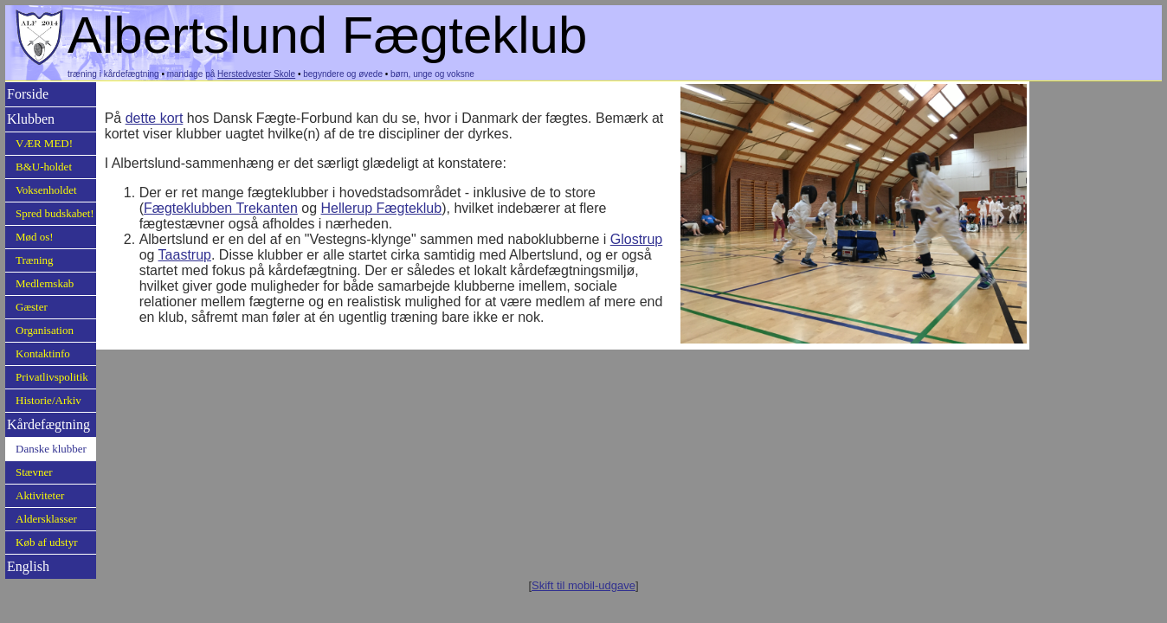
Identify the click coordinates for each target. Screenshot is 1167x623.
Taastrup (184, 254)
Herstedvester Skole (256, 74)
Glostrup (636, 239)
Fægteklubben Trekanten (221, 208)
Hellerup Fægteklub (381, 208)
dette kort (155, 118)
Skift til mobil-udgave (583, 585)
